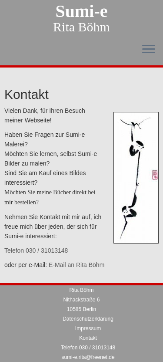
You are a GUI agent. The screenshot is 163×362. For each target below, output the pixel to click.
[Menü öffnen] (148, 49)
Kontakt (88, 338)
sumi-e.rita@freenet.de (87, 357)
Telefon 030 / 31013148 (36, 250)
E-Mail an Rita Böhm (76, 264)
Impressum (88, 328)
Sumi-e (82, 11)
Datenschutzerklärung (88, 319)
